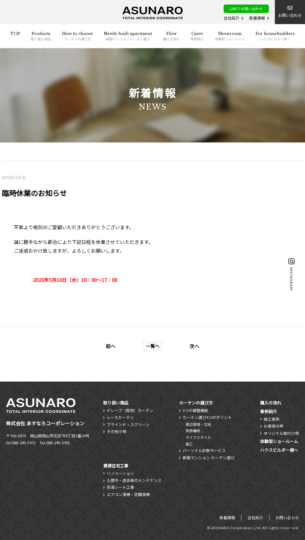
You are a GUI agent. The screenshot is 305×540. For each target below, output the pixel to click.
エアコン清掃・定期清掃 (128, 494)
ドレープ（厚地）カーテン (130, 410)
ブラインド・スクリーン (128, 424)
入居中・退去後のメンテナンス (134, 480)
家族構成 (193, 430)
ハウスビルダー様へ (279, 450)
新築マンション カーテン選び (208, 457)
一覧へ (152, 346)
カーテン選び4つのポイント (207, 417)
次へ (194, 345)
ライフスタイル (198, 437)
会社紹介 (231, 18)
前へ (110, 345)
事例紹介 (268, 411)
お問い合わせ (287, 517)
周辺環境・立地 (198, 424)
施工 (189, 443)
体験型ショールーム (279, 441)
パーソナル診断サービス (204, 450)
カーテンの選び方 (196, 403)
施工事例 (271, 419)
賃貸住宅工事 (115, 466)
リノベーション (120, 473)
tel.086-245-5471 (21, 442)
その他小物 (116, 431)
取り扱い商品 (115, 403)
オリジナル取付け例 (281, 433)
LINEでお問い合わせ (246, 8)
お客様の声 (273, 426)
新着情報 (257, 18)
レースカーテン (120, 417)
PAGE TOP (291, 524)
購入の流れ (270, 403)
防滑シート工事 (120, 487)
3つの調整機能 (195, 410)
